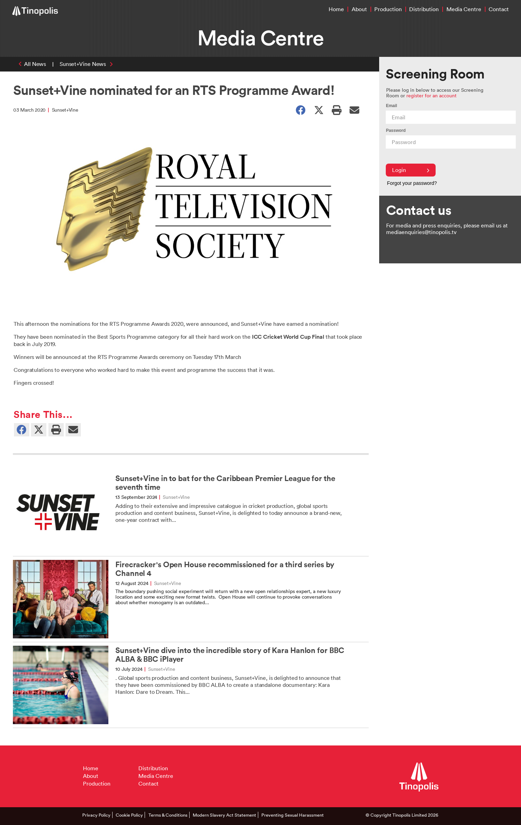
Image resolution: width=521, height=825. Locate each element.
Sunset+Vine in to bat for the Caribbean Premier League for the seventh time (225, 483)
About (359, 9)
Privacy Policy (96, 815)
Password (396, 130)
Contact (499, 9)
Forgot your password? (412, 183)
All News (35, 63)
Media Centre (463, 9)
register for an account (431, 95)
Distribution (424, 9)
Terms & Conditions (167, 815)
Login (410, 169)
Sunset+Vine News (83, 63)
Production (388, 9)
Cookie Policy (129, 815)
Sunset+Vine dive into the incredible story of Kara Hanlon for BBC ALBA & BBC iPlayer (229, 655)
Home (336, 9)
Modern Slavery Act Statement (224, 815)
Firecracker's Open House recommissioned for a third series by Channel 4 (224, 569)
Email (391, 105)
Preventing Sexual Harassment (292, 815)
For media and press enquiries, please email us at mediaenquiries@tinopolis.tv (447, 228)
